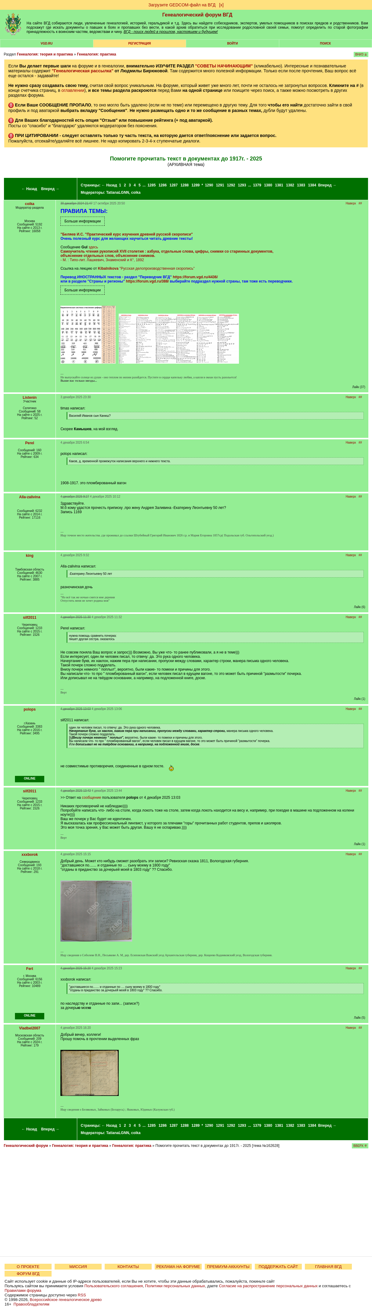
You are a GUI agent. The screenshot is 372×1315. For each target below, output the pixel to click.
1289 (196, 185)
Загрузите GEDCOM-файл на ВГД (181, 4)
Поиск (325, 43)
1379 (257, 185)
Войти (232, 43)
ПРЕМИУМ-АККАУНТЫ (228, 1266)
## (360, 203)
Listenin (30, 397)
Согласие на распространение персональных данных (268, 1286)
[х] (221, 4)
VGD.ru (46, 43)
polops (30, 709)
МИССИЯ (78, 1266)
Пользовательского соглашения (113, 1286)
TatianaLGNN (117, 192)
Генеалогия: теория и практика (45, 54)
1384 (312, 185)
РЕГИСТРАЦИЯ (139, 43)
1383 (301, 185)
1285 (151, 185)
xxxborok (30, 854)
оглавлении (72, 90)
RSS (82, 1295)
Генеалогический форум (26, 1146)
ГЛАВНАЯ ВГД (328, 1266)
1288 (185, 185)
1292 (231, 185)
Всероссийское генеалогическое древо (66, 1299)
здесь (93, 247)
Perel (29, 443)
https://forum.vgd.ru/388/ (147, 281)
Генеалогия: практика (96, 54)
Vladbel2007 (29, 1028)
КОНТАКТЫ (128, 1266)
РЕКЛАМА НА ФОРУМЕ (178, 1266)
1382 (290, 185)
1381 (279, 185)
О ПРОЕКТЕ (28, 1266)
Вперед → (50, 189)
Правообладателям (31, 1304)
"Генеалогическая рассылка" (83, 70)
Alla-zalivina (29, 497)
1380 (268, 185)
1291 (220, 185)
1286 (162, 185)
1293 (242, 185)
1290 (209, 185)
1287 (173, 185)
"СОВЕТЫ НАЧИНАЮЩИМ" (224, 65)
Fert (29, 969)
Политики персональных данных (175, 1286)
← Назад (29, 189)
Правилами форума (23, 1290)
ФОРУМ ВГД (28, 1273)
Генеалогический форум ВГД (197, 14)
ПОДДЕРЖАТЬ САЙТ (278, 1266)
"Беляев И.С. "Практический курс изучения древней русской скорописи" (126, 234)
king (30, 555)
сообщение (91, 797)
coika (136, 192)
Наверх (351, 203)
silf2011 (29, 617)
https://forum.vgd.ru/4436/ (195, 277)
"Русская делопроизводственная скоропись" (156, 268)
